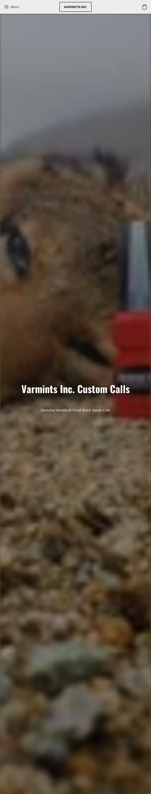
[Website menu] (11, 6)
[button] (75, 7)
